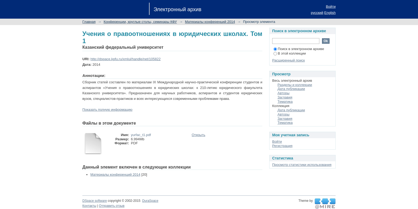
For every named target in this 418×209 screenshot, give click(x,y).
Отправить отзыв (111, 206)
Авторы (284, 93)
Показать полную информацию (107, 110)
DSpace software (94, 201)
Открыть (198, 135)
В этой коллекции (290, 53)
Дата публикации (291, 89)
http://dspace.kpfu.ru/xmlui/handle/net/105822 (125, 59)
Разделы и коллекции (295, 85)
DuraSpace (150, 201)
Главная (88, 22)
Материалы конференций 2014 (210, 22)
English (330, 13)
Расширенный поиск (288, 60)
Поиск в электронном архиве (299, 49)
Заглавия (285, 97)
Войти (331, 7)
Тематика (285, 102)
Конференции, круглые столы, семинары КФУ (140, 22)
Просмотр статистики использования (301, 165)
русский (317, 13)
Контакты (89, 206)
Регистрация (282, 146)
